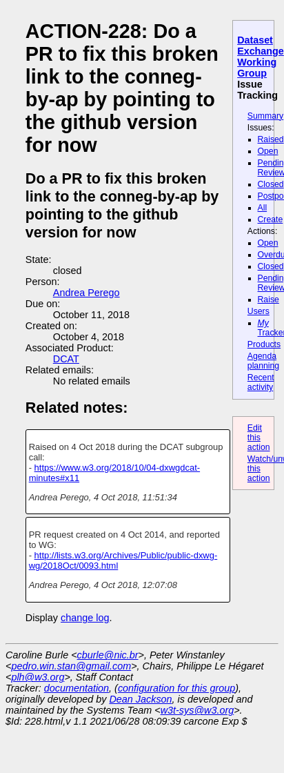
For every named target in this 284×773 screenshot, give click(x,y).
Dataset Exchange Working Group (260, 57)
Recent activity (260, 382)
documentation (76, 688)
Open (268, 151)
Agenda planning (263, 361)
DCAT (66, 358)
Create (270, 219)
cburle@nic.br (108, 655)
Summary (265, 116)
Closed (271, 184)
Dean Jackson (140, 699)
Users (258, 311)
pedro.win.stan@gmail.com (71, 666)
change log (85, 617)
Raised (271, 139)
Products (264, 344)
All (262, 208)
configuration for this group (176, 688)
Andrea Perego (86, 292)
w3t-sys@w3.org (197, 710)
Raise (268, 299)
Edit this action (258, 437)
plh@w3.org (37, 677)
